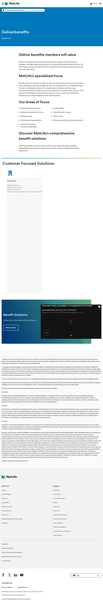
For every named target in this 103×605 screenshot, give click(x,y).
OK (71, 335)
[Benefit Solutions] (10, 327)
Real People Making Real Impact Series (12, 519)
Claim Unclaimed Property (60, 515)
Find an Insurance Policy (59, 519)
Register (55, 502)
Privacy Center (7, 587)
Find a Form (56, 506)
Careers (4, 490)
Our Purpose (5, 515)
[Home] (3, 10)
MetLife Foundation (7, 506)
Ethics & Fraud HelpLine (59, 527)
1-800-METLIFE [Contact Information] (7, 583)
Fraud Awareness (57, 523)
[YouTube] (21, 575)
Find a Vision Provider (59, 498)
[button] (3, 3)
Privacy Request (57, 535)
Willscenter (5, 523)
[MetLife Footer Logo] (9, 478)
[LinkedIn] (15, 575)
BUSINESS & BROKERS (7, 548)
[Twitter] (9, 575)
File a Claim (56, 510)
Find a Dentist (57, 494)
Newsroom (5, 498)
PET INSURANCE (6, 561)
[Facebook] (3, 575)
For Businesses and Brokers (15, 10)
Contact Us (56, 490)
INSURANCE (5, 544)
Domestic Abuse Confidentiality (61, 531)
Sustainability (5, 502)
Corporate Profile (6, 510)
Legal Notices (22, 587)
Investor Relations (6, 494)
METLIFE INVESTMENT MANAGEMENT (12, 552)
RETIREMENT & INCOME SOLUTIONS (11, 556)
